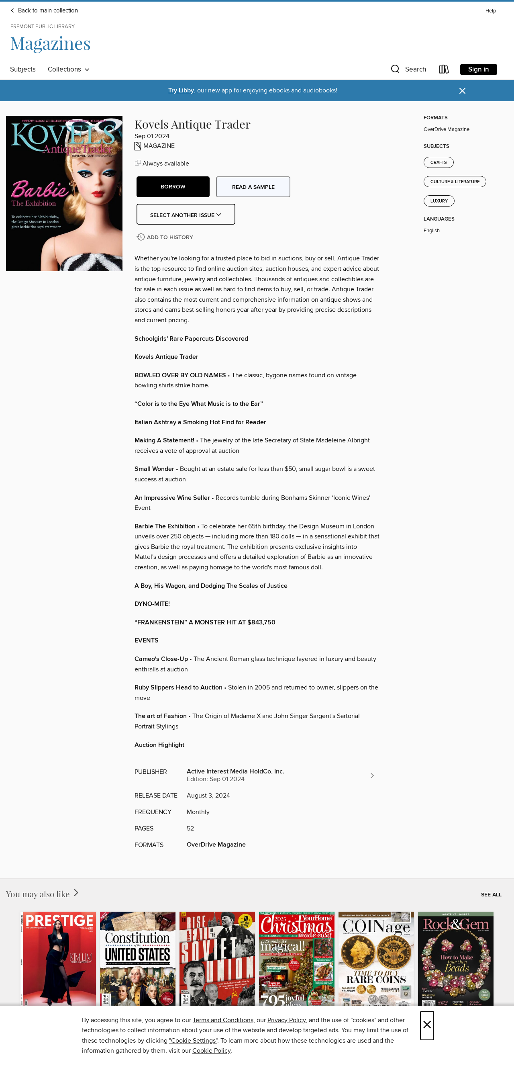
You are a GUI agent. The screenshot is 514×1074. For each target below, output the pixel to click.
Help (490, 11)
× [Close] (427, 1025)
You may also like (43, 893)
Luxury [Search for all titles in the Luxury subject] (439, 201)
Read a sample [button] (253, 187)
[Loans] (444, 71)
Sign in (478, 69)
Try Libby (181, 90)
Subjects (23, 69)
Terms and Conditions (223, 1020)
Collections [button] (69, 69)
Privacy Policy (286, 1020)
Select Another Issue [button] (186, 215)
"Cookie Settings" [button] (193, 1041)
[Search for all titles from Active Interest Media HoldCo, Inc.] (281, 775)
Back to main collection (44, 10)
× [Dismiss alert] (462, 91)
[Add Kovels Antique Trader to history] (166, 238)
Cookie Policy (211, 1051)
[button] (407, 71)
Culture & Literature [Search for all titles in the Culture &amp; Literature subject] (454, 182)
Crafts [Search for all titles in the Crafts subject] (438, 163)
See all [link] (491, 894)
